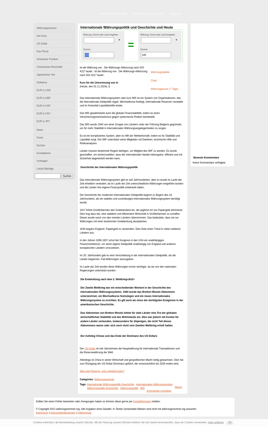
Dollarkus (42, 82)
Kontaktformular (142, 401)
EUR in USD (44, 90)
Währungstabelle (160, 72)
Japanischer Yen (46, 74)
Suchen (41, 145)
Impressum (42, 412)
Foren (40, 137)
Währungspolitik (129, 388)
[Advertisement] (212, 87)
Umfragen (42, 160)
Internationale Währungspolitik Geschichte (110, 384)
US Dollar (42, 43)
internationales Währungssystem (154, 384)
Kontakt (176, 14)
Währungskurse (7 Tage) (164, 89)
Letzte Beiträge (45, 168)
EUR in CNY (44, 113)
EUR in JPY (43, 121)
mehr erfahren (216, 422)
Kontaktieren (44, 153)
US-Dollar (90, 348)
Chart (154, 80)
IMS (142, 388)
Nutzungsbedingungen (62, 412)
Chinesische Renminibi (49, 66)
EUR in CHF (43, 105)
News (40, 129)
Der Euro (42, 35)
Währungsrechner (113, 14)
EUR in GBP (44, 98)
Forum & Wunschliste (148, 14)
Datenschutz (84, 412)
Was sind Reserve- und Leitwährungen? (102, 371)
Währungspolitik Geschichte (102, 388)
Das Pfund (42, 51)
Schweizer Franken (47, 59)
